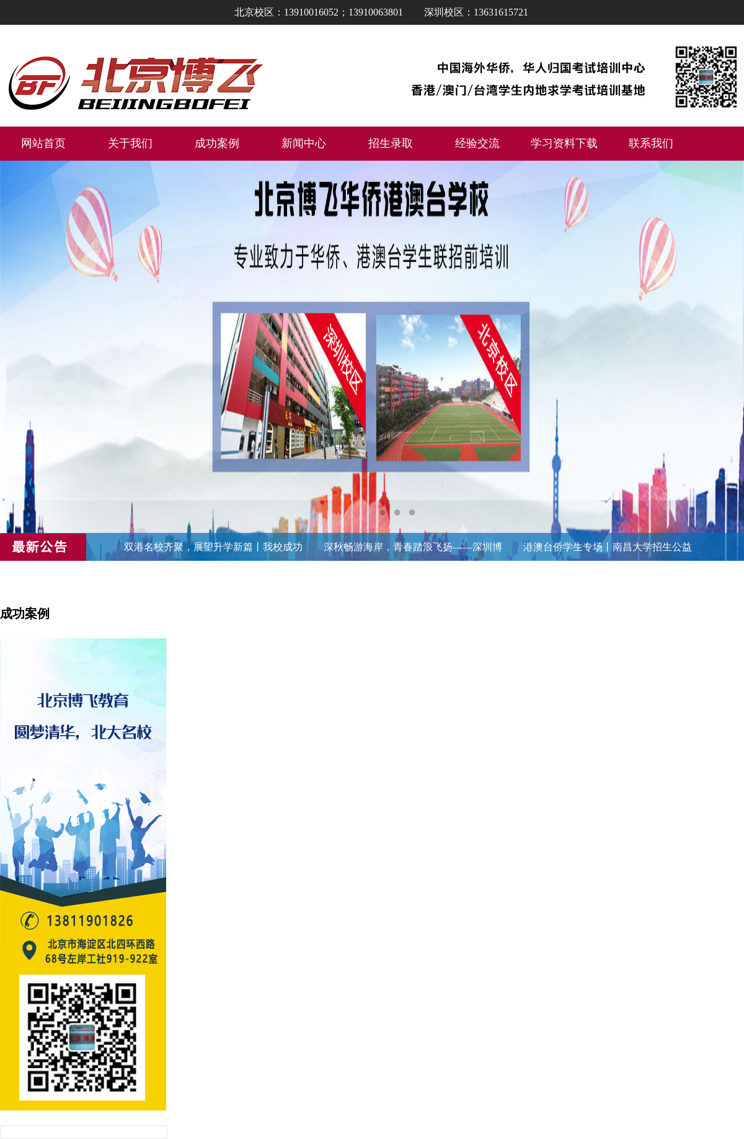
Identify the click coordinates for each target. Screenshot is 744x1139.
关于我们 (130, 143)
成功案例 (217, 143)
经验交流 (477, 143)
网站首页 (43, 143)
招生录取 (390, 143)
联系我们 (651, 143)
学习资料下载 (564, 143)
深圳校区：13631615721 (476, 12)
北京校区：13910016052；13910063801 (318, 12)
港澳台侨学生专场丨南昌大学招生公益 (607, 547)
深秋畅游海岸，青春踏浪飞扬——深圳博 (413, 547)
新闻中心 (303, 143)
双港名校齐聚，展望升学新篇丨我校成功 (213, 547)
